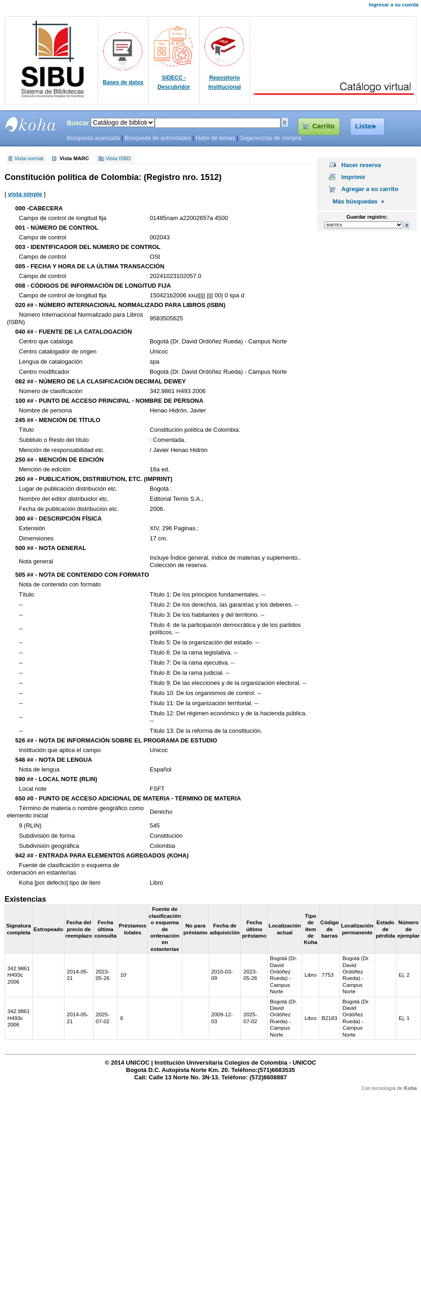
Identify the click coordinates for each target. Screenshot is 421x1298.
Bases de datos (123, 82)
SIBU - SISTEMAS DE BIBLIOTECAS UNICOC (30, 124)
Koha (410, 1088)
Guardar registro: (366, 217)
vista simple (25, 194)
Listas (365, 126)
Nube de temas (215, 138)
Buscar (78, 123)
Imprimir (353, 177)
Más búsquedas (355, 201)
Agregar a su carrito (369, 188)
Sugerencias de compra (270, 138)
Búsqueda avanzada (93, 138)
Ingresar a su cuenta (393, 4)
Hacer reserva (361, 165)
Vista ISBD (118, 159)
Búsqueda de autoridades (157, 138)
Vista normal (28, 159)
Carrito (323, 126)
